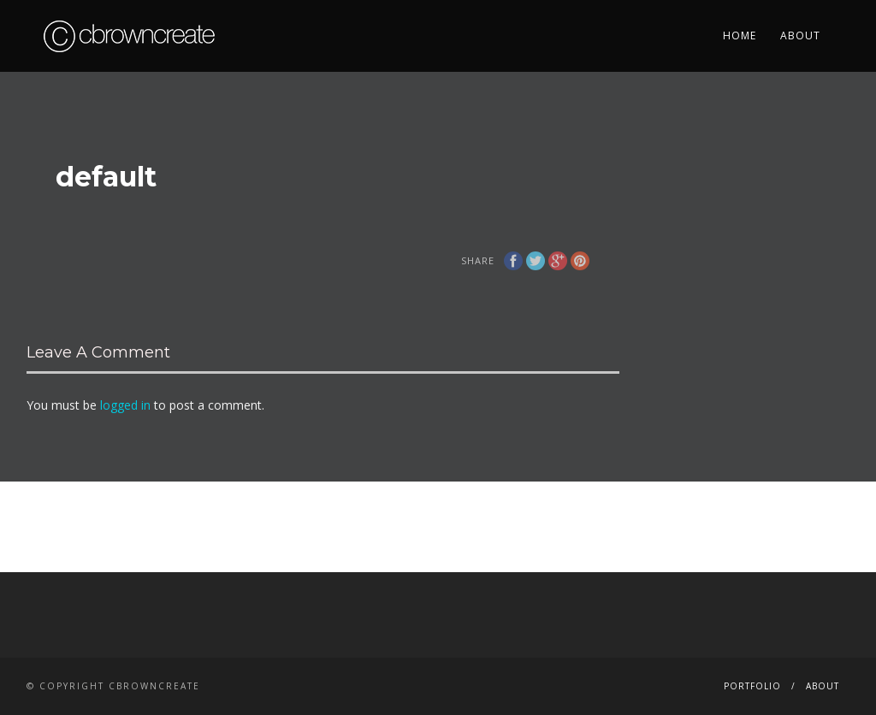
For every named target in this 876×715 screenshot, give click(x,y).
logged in (125, 405)
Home (739, 35)
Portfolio (752, 686)
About (800, 35)
